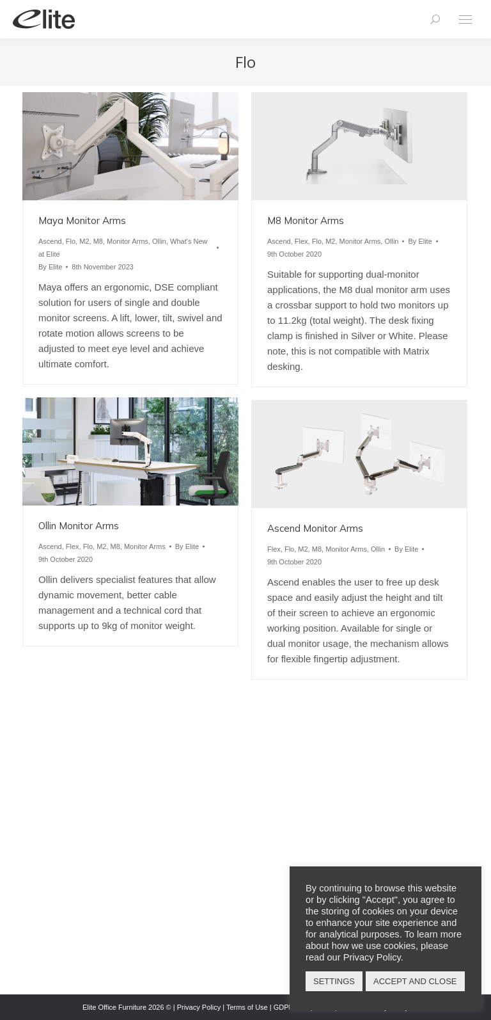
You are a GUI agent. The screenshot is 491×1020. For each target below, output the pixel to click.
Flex (301, 241)
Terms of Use (247, 1007)
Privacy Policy (199, 1007)
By (50, 267)
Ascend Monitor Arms (315, 528)
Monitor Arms (127, 241)
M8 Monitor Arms (305, 220)
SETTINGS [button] (334, 981)
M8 (98, 241)
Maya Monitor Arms (82, 220)
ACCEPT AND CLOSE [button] (415, 981)
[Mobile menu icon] (465, 19)
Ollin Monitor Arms (78, 526)
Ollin (159, 241)
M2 (84, 241)
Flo (70, 241)
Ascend (50, 241)
